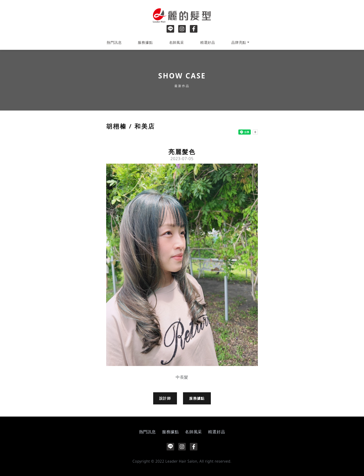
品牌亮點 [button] (238, 42)
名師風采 (176, 42)
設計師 (165, 398)
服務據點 (145, 42)
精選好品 (207, 42)
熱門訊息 (114, 42)
